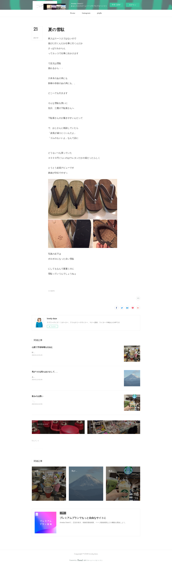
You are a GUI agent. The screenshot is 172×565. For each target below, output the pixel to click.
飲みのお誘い (37, 396)
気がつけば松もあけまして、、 (45, 372)
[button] (73, 13)
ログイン (132, 5)
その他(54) (51, 291)
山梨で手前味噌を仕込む (42, 347)
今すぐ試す (116, 5)
